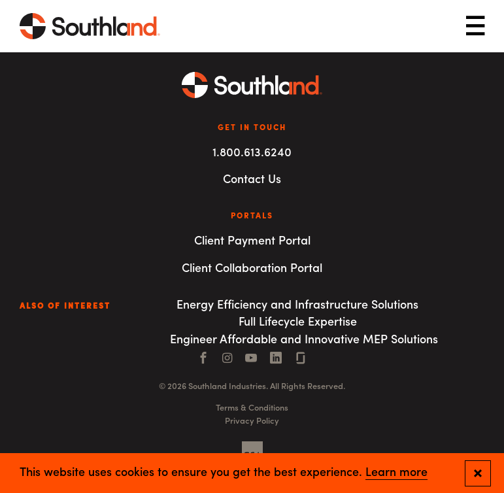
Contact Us (252, 180)
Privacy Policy (252, 421)
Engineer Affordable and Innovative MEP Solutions (304, 340)
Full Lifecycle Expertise (298, 322)
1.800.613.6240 (252, 153)
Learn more (396, 473)
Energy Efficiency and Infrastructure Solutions (297, 305)
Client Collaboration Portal (252, 269)
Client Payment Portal (252, 241)
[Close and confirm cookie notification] (478, 473)
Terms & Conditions (252, 408)
